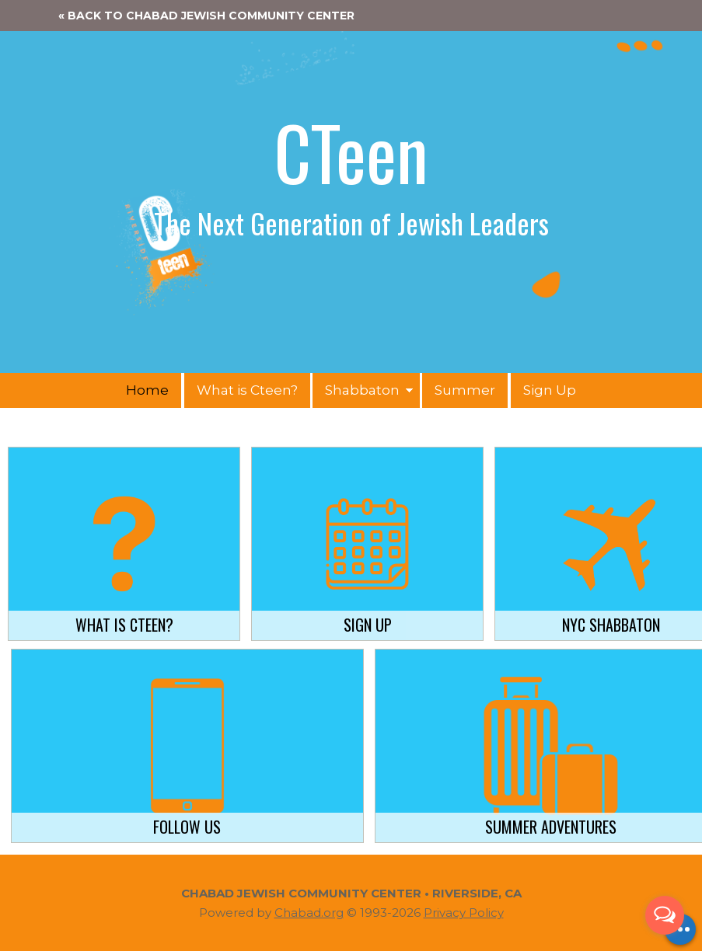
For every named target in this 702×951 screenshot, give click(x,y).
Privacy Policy (464, 912)
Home (147, 390)
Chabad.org (309, 912)
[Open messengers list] (664, 915)
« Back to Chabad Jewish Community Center (206, 16)
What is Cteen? (247, 390)
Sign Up (549, 390)
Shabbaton (362, 390)
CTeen (351, 151)
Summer (465, 390)
